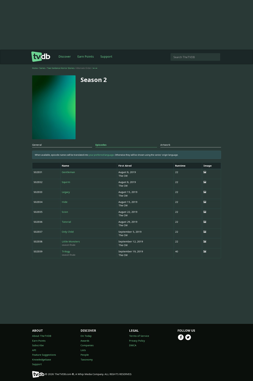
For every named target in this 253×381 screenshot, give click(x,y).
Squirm (66, 182)
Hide (64, 201)
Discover (64, 56)
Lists (83, 350)
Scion (65, 211)
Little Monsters (71, 241)
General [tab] (37, 144)
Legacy (66, 192)
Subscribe (38, 345)
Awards (85, 340)
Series (42, 68)
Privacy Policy (137, 340)
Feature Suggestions (44, 354)
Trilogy (66, 251)
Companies (87, 345)
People (85, 354)
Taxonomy (87, 359)
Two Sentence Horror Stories (61, 68)
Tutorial (66, 221)
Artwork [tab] (165, 144)
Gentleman (68, 172)
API (34, 350)
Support (106, 56)
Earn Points (85, 56)
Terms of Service (139, 335)
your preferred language (101, 154)
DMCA (132, 345)
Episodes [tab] (101, 144)
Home (35, 68)
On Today (86, 335)
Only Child (68, 231)
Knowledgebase (41, 359)
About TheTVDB (41, 335)
